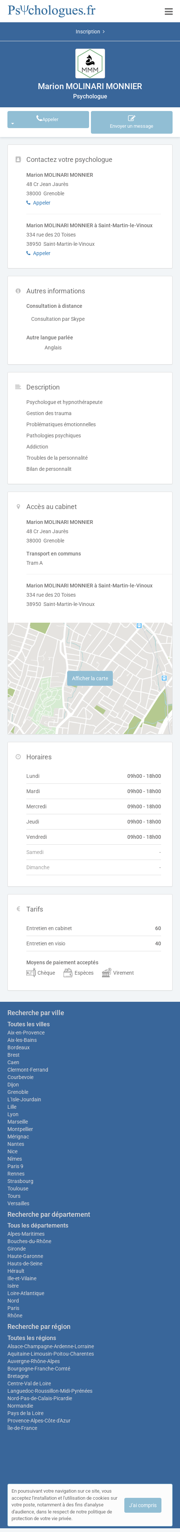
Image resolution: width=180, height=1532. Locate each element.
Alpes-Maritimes (26, 1234)
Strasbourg (20, 1181)
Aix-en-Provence (26, 1033)
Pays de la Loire (25, 1413)
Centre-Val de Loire (29, 1383)
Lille (11, 1107)
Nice (12, 1151)
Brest (13, 1055)
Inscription (90, 32)
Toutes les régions (31, 1338)
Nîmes (14, 1159)
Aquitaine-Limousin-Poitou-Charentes (50, 1354)
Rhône (14, 1316)
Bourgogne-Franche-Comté (38, 1369)
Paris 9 (15, 1166)
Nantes (15, 1144)
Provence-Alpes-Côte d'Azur (39, 1421)
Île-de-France (22, 1428)
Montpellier (20, 1129)
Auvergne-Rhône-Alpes (33, 1361)
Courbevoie (20, 1077)
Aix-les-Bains (22, 1040)
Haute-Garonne (25, 1256)
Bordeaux (18, 1047)
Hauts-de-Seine (24, 1264)
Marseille (17, 1122)
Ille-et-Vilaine (21, 1278)
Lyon (13, 1114)
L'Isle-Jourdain (24, 1099)
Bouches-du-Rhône (29, 1241)
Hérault (15, 1271)
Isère (13, 1286)
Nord (13, 1301)
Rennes (15, 1174)
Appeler (35, 120)
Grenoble (17, 1092)
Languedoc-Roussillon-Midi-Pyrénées (49, 1391)
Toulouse (17, 1189)
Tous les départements (37, 1225)
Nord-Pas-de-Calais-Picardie (39, 1398)
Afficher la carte (90, 678)
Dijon (13, 1085)
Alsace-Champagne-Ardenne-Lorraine (50, 1346)
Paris (13, 1308)
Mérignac (18, 1137)
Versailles (18, 1203)
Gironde (16, 1249)
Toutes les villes (28, 1024)
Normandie (20, 1406)
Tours (13, 1196)
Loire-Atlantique (25, 1293)
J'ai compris (143, 1505)
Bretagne (18, 1376)
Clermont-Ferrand (27, 1070)
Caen (13, 1062)
